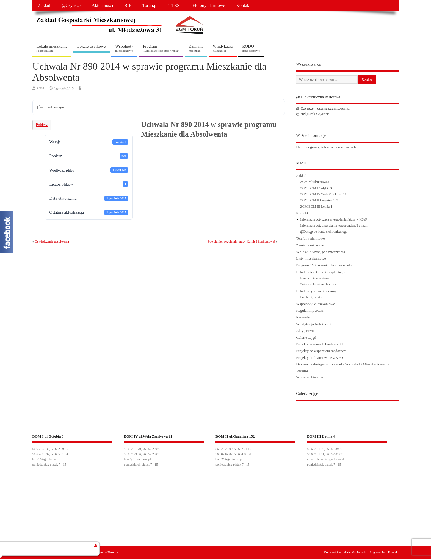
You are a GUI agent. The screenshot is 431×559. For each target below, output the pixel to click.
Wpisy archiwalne (309, 377)
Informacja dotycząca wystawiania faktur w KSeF (333, 219)
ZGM (40, 88)
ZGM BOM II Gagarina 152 (319, 200)
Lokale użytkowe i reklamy (316, 291)
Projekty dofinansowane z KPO (319, 358)
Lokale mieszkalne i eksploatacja (320, 272)
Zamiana (196, 48)
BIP (127, 5)
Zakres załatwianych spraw (318, 284)
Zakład (44, 5)
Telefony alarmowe (208, 5)
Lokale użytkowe (91, 46)
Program (161, 48)
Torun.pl (150, 5)
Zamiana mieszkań (310, 245)
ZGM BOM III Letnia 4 (316, 206)
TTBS (174, 5)
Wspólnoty (124, 48)
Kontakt (243, 5)
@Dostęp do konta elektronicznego (323, 232)
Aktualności (102, 5)
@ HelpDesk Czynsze (312, 114)
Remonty (303, 317)
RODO (251, 48)
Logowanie (377, 552)
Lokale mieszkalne (52, 48)
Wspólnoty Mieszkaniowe (315, 304)
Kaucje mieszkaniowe (315, 278)
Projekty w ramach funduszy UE (320, 344)
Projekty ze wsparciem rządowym (321, 351)
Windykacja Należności (313, 324)
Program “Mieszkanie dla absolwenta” (324, 265)
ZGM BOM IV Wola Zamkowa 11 (323, 194)
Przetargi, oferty (311, 297)
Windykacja (223, 48)
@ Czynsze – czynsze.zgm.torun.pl (323, 108)
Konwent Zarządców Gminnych (345, 552)
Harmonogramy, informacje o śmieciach (326, 147)
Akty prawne (305, 331)
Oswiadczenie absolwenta (52, 241)
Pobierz (42, 125)
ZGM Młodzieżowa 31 (315, 182)
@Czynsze (71, 5)
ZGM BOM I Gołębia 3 (316, 188)
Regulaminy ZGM (309, 310)
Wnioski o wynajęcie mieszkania (320, 252)
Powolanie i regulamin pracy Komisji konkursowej (241, 241)
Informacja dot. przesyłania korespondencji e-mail (333, 225)
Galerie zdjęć (306, 337)
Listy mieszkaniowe (311, 258)
